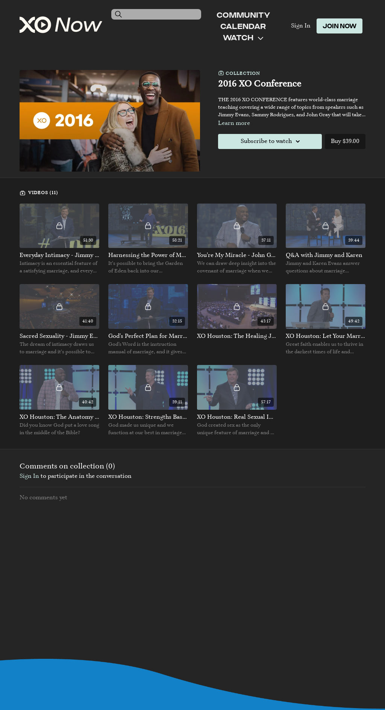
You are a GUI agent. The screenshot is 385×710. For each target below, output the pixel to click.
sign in (29, 476)
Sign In (301, 26)
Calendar (243, 25)
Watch (243, 37)
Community (243, 14)
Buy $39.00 (345, 141)
